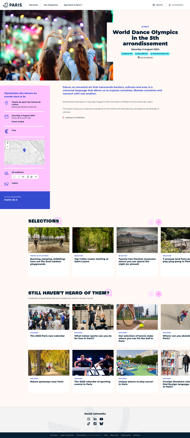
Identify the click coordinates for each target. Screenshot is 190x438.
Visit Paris (54, 435)
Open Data (114, 435)
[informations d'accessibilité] (25, 177)
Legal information (67, 435)
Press (106, 435)
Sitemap (137, 435)
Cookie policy (126, 435)
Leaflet (24, 164)
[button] (24, 150)
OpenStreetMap (35, 164)
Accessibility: (89, 435)
